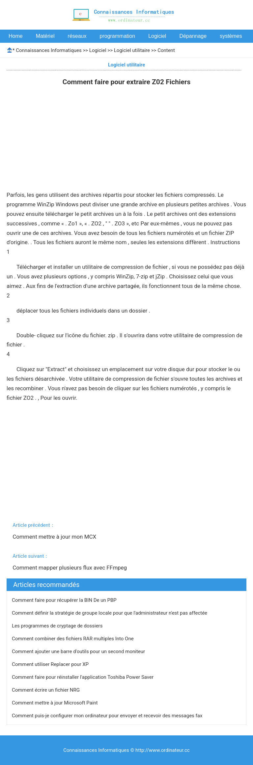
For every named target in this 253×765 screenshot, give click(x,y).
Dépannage (193, 36)
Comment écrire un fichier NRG (46, 690)
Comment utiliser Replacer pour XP (51, 664)
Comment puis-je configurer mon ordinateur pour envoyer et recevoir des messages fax (108, 716)
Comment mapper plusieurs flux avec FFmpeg (70, 567)
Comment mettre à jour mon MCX (55, 536)
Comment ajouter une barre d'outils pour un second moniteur (79, 651)
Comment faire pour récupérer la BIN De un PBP (65, 600)
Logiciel (157, 36)
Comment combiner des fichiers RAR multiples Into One (73, 639)
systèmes (231, 36)
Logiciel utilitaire (132, 50)
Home (16, 36)
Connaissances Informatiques (48, 50)
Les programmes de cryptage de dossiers (58, 626)
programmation (117, 36)
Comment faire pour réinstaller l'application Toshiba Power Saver (83, 677)
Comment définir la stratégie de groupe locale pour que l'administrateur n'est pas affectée (110, 613)
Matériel (45, 36)
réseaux (77, 36)
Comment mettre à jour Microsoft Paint (55, 703)
